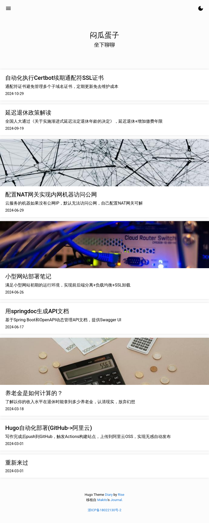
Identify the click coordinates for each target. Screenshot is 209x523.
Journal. (117, 500)
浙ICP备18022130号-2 (105, 510)
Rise (121, 495)
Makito (102, 500)
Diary (109, 495)
